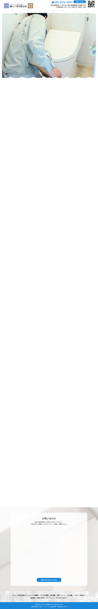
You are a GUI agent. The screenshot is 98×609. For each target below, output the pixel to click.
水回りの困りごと (19, 11)
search (93, 11)
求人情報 (73, 11)
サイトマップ (50, 598)
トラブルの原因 (44, 11)
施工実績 (53, 11)
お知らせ (82, 595)
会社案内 (87, 11)
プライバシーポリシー (61, 598)
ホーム (10, 11)
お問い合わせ (80, 2)
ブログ (80, 11)
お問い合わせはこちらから (49, 580)
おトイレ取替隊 (32, 11)
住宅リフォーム (63, 11)
